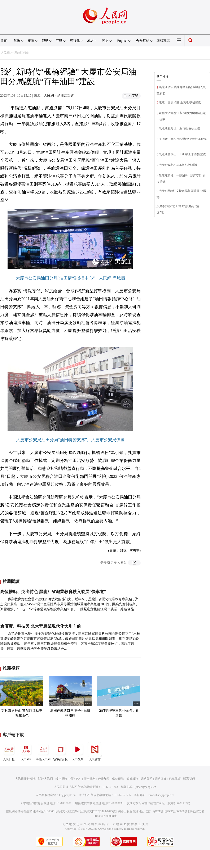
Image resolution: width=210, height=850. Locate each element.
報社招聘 (61, 778)
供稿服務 (118, 778)
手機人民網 (43, 751)
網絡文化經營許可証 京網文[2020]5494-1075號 (86, 811)
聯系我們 (189, 778)
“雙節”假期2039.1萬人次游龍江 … (180, 165)
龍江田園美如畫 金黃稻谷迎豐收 (180, 102)
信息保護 (175, 778)
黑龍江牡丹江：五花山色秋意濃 (179, 128)
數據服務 (132, 778)
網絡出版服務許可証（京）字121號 (140, 811)
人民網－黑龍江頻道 (59, 95)
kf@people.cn (67, 795)
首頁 (3, 40)
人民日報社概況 (25, 778)
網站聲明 (146, 778)
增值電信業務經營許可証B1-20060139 (99, 803)
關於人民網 (45, 778)
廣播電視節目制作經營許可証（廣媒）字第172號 (158, 803)
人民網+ (26, 751)
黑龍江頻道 (21, 52)
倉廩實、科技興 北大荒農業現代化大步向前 (40, 626)
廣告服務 (89, 778)
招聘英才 (75, 778)
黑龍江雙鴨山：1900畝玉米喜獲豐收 (182, 154)
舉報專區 (163, 40)
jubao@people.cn (146, 786)
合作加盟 (104, 778)
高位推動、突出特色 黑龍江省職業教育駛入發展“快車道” (53, 591)
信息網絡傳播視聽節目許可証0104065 (30, 811)
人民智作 (94, 751)
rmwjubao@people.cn (161, 795)
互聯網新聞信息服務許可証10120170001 (45, 803)
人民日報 (8, 751)
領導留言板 (60, 751)
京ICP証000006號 (176, 811)
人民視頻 (77, 751)
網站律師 (160, 778)
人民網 (5, 52)
